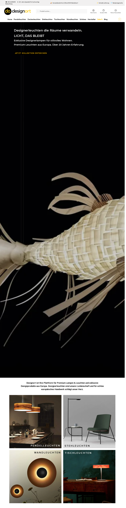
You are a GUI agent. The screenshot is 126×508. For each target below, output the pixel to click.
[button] (116, 19)
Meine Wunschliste (116, 11)
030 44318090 (12, 2)
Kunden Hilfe (103, 11)
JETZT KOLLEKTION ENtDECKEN (31, 53)
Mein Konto (93, 11)
